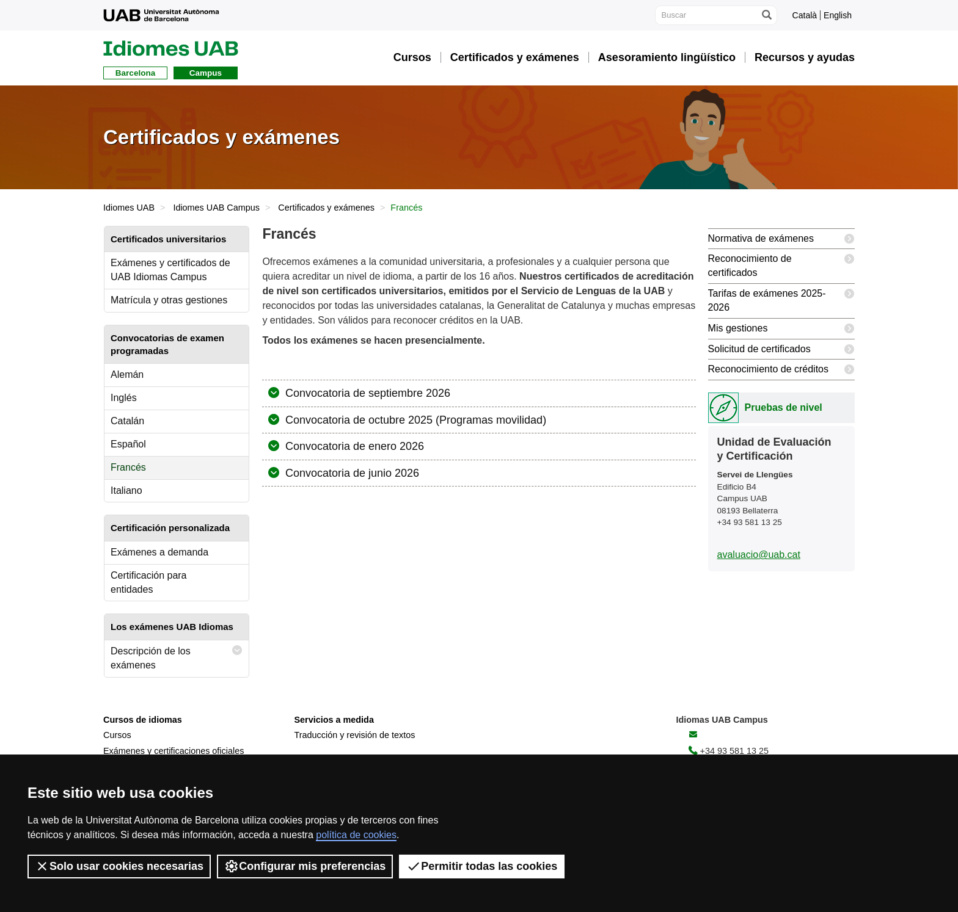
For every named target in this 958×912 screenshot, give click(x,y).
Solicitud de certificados (781, 349)
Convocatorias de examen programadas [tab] (167, 344)
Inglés (124, 398)
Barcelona (135, 73)
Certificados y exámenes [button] (514, 57)
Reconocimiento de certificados (781, 263)
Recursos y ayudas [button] (805, 57)
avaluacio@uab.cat (758, 554)
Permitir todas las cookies (481, 866)
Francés (128, 467)
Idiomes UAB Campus (216, 207)
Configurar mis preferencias (305, 866)
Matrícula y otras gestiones (169, 300)
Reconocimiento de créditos (781, 370)
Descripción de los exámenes (177, 655)
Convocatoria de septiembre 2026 (366, 393)
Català (804, 15)
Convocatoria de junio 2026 (350, 473)
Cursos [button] (412, 57)
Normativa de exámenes (781, 239)
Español (128, 444)
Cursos (117, 735)
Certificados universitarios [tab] (168, 239)
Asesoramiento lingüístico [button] (667, 57)
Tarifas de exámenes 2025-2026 (781, 298)
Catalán (127, 421)
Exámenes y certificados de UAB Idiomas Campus (170, 270)
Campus (205, 73)
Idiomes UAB (129, 207)
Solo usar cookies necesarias (119, 866)
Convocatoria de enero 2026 (353, 446)
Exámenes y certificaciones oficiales (173, 751)
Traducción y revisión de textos (354, 735)
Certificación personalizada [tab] (170, 528)
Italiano (126, 490)
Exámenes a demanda (159, 552)
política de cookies (356, 835)
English (838, 15)
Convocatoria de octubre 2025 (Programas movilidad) (414, 420)
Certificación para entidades (149, 582)
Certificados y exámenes (326, 207)
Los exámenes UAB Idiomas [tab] (172, 626)
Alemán (127, 374)
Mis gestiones (781, 329)
